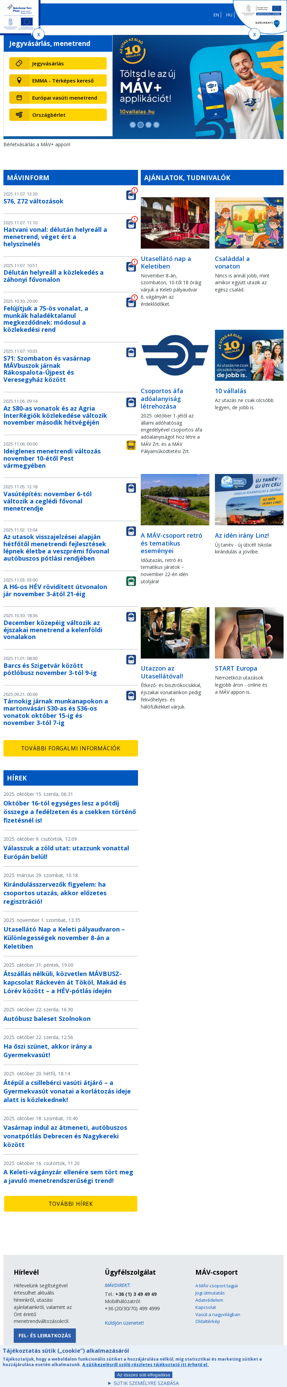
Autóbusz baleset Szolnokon (47, 1018)
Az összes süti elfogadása (143, 1378)
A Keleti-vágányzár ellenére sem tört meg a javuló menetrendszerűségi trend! (68, 1176)
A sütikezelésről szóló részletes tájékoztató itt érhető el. (145, 1368)
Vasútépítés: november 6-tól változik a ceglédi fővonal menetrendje (47, 501)
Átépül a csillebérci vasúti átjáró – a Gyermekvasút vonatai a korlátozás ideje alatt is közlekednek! (67, 1091)
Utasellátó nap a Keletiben (166, 262)
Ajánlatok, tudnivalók (187, 177)
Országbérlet (49, 114)
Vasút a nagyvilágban (217, 1314)
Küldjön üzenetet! (124, 1323)
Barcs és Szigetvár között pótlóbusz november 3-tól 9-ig (50, 669)
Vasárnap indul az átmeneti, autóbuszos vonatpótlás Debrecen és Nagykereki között (65, 1136)
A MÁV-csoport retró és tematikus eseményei (171, 543)
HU (229, 15)
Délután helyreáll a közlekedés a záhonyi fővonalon (53, 276)
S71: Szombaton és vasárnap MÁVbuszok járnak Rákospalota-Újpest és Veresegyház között (47, 369)
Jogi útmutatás (210, 1293)
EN (216, 15)
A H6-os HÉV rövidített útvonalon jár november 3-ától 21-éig (55, 590)
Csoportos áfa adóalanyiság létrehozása (162, 398)
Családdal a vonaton (232, 262)
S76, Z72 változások (33, 201)
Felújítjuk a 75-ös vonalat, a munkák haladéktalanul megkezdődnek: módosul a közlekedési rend (45, 319)
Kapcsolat (205, 1307)
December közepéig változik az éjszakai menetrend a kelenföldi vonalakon (52, 629)
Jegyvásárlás (48, 63)
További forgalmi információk (70, 748)
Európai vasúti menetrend (64, 97)
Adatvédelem (209, 1300)
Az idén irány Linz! (242, 535)
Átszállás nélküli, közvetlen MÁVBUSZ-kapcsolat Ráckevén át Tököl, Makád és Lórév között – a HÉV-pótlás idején (64, 982)
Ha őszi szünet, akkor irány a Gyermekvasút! (47, 1050)
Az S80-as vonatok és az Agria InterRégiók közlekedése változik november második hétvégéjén (55, 415)
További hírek (70, 1204)
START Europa (236, 668)
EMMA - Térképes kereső (63, 80)
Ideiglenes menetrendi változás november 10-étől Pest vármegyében (52, 458)
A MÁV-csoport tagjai (216, 1286)
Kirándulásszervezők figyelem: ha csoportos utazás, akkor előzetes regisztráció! (54, 892)
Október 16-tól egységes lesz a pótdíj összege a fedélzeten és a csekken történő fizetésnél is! (69, 811)
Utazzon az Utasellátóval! (162, 672)
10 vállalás (230, 391)
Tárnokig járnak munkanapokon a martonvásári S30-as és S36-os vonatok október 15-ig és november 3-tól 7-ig (55, 711)
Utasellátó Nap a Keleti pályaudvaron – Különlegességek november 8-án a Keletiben (64, 937)
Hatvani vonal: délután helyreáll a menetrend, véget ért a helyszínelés (55, 236)
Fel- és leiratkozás (45, 1335)
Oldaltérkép (207, 1321)
